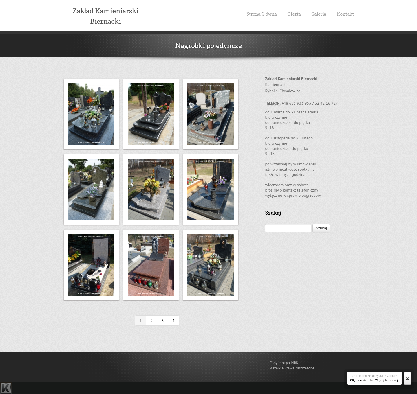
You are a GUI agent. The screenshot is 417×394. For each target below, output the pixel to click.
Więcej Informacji (387, 380)
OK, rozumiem (359, 380)
